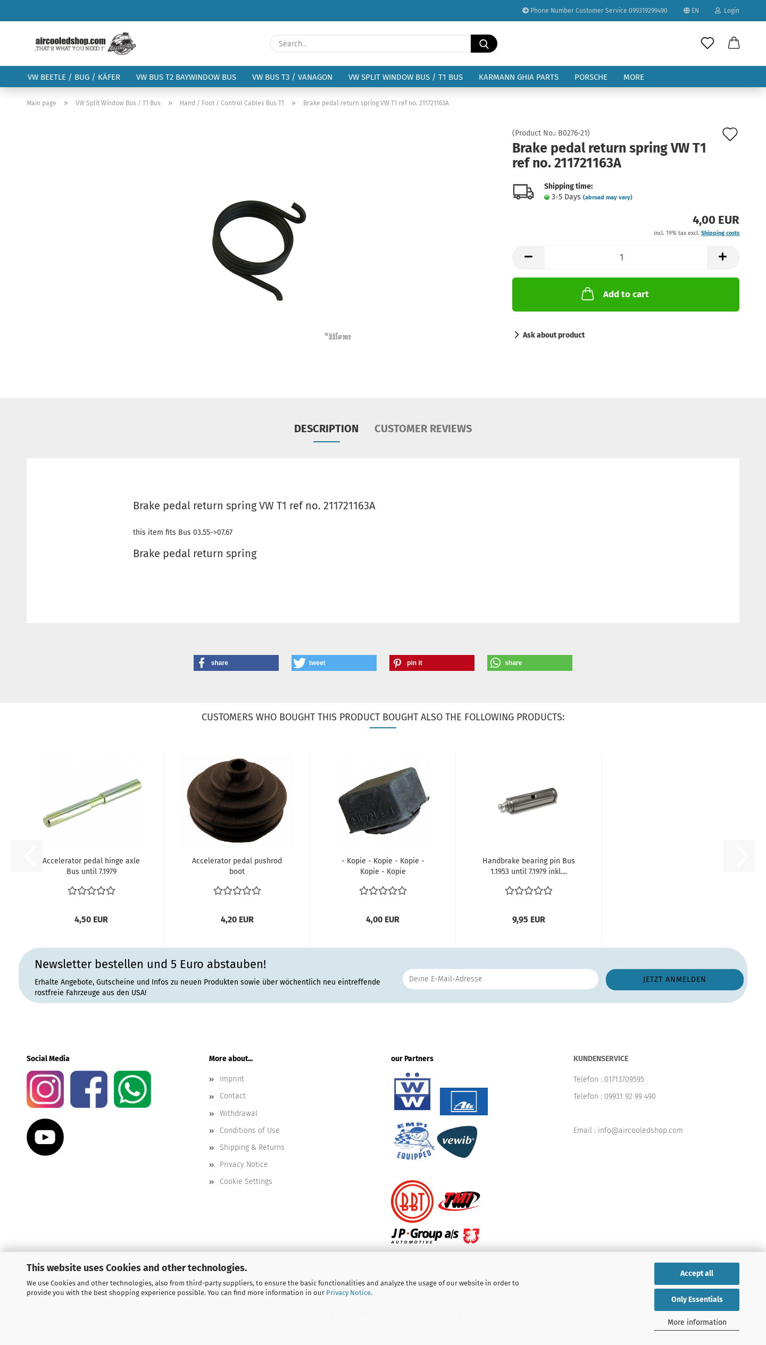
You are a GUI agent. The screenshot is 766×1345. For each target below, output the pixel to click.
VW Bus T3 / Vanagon (292, 77)
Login (727, 10)
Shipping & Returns (252, 1147)
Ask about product (554, 335)
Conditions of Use (250, 1130)
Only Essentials (697, 1299)
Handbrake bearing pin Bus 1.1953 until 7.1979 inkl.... (528, 866)
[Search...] (484, 44)
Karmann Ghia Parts (519, 77)
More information (697, 1322)
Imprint (232, 1078)
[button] (734, 43)
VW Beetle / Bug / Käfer (74, 77)
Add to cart (614, 293)
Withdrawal (238, 1113)
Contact (233, 1095)
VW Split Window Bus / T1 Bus (405, 77)
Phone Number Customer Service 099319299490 (595, 10)
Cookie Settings (246, 1181)
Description (326, 428)
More (633, 77)
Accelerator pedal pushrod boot (237, 866)
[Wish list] (707, 43)
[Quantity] (625, 258)
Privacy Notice (348, 1293)
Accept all (696, 1273)
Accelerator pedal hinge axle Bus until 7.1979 (91, 866)
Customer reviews (423, 428)
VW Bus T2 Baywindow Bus (186, 77)
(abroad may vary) (607, 197)
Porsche (590, 77)
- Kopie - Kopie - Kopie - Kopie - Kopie (383, 866)
